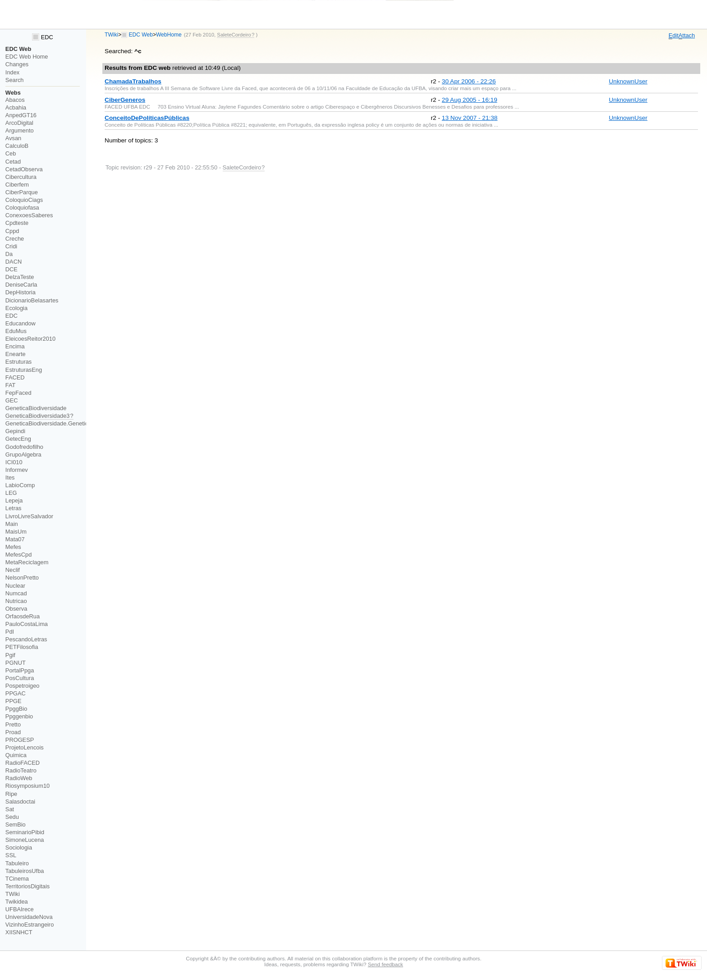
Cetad (13, 161)
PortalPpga (19, 670)
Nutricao (16, 601)
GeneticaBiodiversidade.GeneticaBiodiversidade (67, 423)
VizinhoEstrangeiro (29, 924)
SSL (10, 855)
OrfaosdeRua (22, 616)
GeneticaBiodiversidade (36, 408)
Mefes (13, 547)
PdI (9, 631)
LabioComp (20, 485)
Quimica (16, 755)
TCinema (17, 878)
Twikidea (16, 901)
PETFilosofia (21, 647)
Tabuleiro (17, 863)
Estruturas (18, 361)
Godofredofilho (24, 446)
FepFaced (18, 392)
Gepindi (15, 431)
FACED (15, 377)
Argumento (19, 130)
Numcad (16, 593)
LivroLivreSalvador (29, 516)
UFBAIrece (19, 909)
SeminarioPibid (24, 832)
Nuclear (15, 585)
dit (674, 35)
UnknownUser (628, 81)
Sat (9, 809)
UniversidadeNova (29, 917)
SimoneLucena (24, 839)
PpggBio (16, 708)
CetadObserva (24, 169)
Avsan (13, 138)
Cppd (12, 231)
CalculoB (16, 145)
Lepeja (14, 500)
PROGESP (19, 739)
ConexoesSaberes (29, 215)
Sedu (12, 816)
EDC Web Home (26, 56)
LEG (11, 492)
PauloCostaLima (26, 624)
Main (11, 524)
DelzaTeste (19, 277)
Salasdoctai (20, 801)
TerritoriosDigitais (27, 886)
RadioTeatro (21, 770)
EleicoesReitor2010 (30, 338)
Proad (13, 732)
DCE (11, 269)
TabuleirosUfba (24, 871)
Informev (16, 469)
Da (9, 254)
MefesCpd (18, 554)
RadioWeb (18, 778)
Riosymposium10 (27, 785)
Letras (13, 508)
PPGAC (15, 693)
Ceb (10, 153)
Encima (15, 346)
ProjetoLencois (24, 747)
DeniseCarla (21, 284)
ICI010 (14, 462)
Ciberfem (17, 184)
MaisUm (16, 531)
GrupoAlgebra (23, 454)
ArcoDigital (19, 122)
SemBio (15, 824)
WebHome (169, 35)
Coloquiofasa (22, 207)
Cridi (11, 246)
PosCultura (19, 678)
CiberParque (21, 192)
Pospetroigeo (22, 685)
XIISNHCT (18, 932)
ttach (687, 35)
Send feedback (385, 964)
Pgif (10, 655)
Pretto (13, 724)
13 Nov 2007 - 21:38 (470, 117)
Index (12, 72)
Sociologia (18, 847)
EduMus (16, 331)
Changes (16, 64)
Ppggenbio (19, 716)
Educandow (20, 323)
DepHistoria (20, 292)
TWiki (111, 35)
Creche (14, 238)
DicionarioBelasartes (32, 300)
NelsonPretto (22, 577)
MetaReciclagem (27, 562)
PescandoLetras (26, 639)
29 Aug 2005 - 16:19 (469, 99)
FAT (10, 385)
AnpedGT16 (21, 115)
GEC (11, 400)
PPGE (13, 701)
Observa (16, 608)
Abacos (15, 99)
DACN (13, 261)
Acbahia (15, 107)
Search (14, 80)
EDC (42, 37)
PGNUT (15, 662)
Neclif (12, 569)
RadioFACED (22, 762)
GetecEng (18, 438)
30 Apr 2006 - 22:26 (469, 81)
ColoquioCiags (24, 199)
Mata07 (15, 539)
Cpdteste (16, 222)
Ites (10, 477)
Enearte (15, 354)
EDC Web (141, 35)
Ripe (11, 793)
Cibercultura (21, 177)
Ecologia (16, 308)
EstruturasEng (23, 369)
